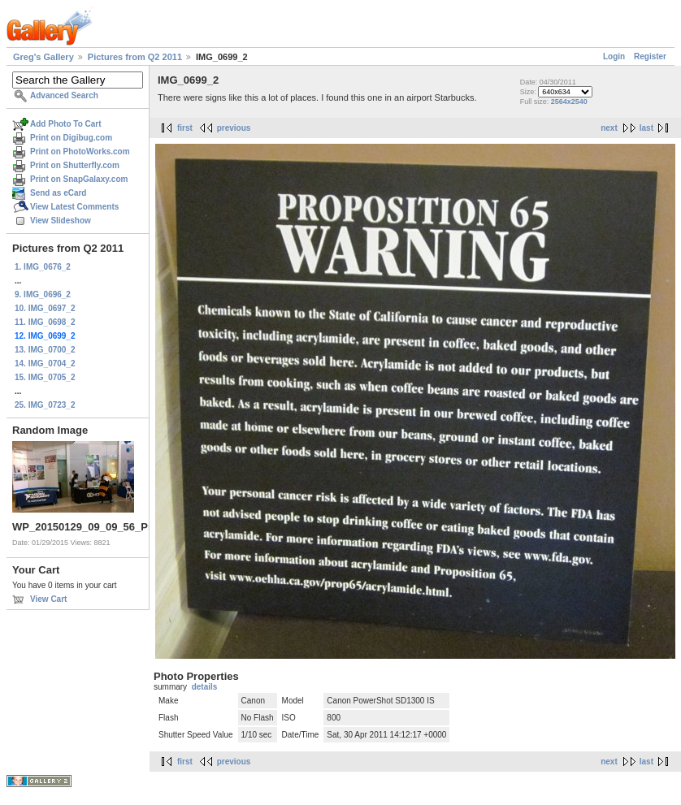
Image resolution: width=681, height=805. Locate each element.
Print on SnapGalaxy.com (79, 179)
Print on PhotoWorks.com (80, 151)
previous (234, 127)
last (646, 127)
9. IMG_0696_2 (43, 294)
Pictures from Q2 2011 (135, 57)
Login (614, 56)
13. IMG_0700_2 (45, 349)
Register (650, 56)
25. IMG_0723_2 (45, 404)
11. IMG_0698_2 (45, 322)
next (609, 127)
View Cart (48, 599)
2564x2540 (569, 101)
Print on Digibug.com (71, 137)
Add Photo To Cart (66, 123)
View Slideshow (60, 220)
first (185, 127)
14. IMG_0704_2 (45, 363)
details (205, 686)
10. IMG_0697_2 (45, 308)
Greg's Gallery (43, 57)
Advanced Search (64, 95)
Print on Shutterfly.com (74, 165)
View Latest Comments (74, 206)
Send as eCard (58, 192)
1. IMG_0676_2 (43, 266)
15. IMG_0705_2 (45, 377)
